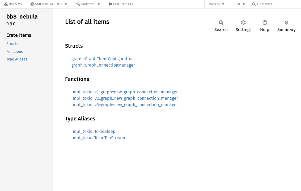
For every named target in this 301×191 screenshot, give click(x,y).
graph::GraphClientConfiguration (102, 58)
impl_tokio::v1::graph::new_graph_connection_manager (124, 91)
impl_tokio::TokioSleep (93, 131)
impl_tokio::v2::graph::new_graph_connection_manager (124, 98)
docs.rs (214, 4)
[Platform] (88, 4)
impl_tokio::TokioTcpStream (98, 137)
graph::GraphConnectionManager (103, 65)
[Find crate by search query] (278, 4)
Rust (237, 4)
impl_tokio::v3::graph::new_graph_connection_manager (124, 104)
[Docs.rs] (13, 4)
